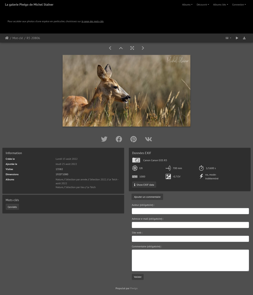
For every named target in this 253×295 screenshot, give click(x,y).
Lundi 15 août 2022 (67, 158)
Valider (138, 276)
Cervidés (12, 207)
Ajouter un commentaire (147, 196)
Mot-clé (17, 38)
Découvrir (202, 4)
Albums (186, 4)
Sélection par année (76, 179)
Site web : (137, 232)
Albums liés (219, 4)
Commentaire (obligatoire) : (147, 246)
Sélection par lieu (75, 187)
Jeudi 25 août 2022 (66, 164)
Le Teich (91, 187)
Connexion (238, 4)
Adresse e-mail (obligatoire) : (147, 218)
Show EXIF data (144, 184)
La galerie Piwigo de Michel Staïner (29, 4)
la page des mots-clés (92, 21)
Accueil (7, 38)
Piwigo (134, 288)
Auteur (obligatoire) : (143, 204)
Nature (59, 179)
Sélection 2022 (98, 179)
